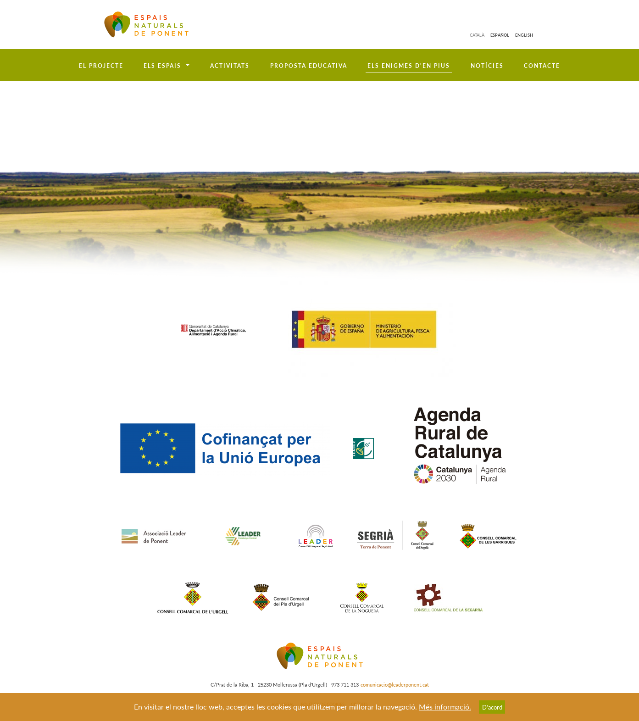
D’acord (492, 707)
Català (477, 35)
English (524, 35)
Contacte (542, 65)
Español (499, 35)
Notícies (487, 65)
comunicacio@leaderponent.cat (395, 685)
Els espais (162, 65)
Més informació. (445, 706)
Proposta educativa (308, 65)
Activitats (230, 65)
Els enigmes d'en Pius (408, 65)
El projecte (101, 65)
